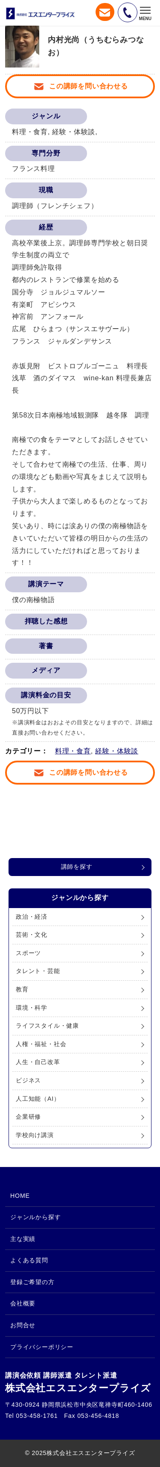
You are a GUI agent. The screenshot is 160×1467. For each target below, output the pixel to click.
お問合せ (22, 1325)
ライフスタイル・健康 (47, 1025)
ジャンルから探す (35, 1217)
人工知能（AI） (38, 1098)
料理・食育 (73, 751)
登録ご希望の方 (32, 1282)
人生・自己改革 (38, 1061)
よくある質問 (29, 1260)
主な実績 (22, 1238)
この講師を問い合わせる (88, 86)
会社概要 (22, 1303)
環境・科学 (31, 1007)
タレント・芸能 (38, 970)
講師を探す (77, 866)
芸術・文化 (31, 934)
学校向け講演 (35, 1135)
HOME (20, 1195)
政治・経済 (31, 916)
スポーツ (28, 953)
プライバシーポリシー (41, 1347)
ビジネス (28, 1080)
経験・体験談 (116, 751)
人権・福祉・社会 (41, 1044)
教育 (22, 989)
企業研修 (28, 1116)
